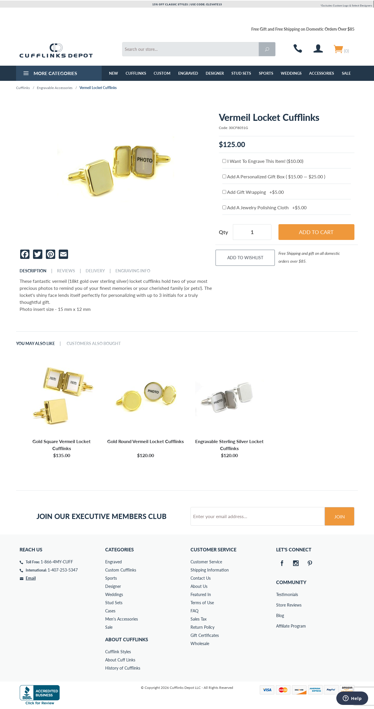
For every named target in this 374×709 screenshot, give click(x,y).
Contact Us (201, 578)
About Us (199, 586)
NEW (113, 73)
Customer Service (206, 561)
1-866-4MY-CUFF (57, 561)
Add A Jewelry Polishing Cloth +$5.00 (264, 207)
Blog (280, 615)
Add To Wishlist (245, 257)
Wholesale (200, 643)
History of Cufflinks (122, 668)
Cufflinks (136, 73)
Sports (266, 73)
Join (339, 516)
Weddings (291, 73)
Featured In (201, 594)
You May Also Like (35, 343)
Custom (162, 73)
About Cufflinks (126, 639)
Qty (223, 232)
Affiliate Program (280, 625)
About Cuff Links (120, 659)
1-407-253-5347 (63, 569)
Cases (110, 610)
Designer (215, 73)
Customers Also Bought (94, 343)
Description (33, 271)
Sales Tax (199, 618)
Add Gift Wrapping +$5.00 (253, 192)
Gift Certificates (205, 635)
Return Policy (202, 627)
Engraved (188, 73)
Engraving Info (132, 271)
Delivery (95, 271)
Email (31, 578)
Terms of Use (202, 602)
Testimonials (280, 594)
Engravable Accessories (54, 88)
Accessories (321, 73)
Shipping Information (210, 569)
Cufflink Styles (118, 651)
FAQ (194, 610)
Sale (346, 73)
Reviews (66, 271)
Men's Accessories (121, 618)
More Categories (49, 74)
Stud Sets (241, 73)
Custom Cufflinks (120, 569)
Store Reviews (280, 604)
